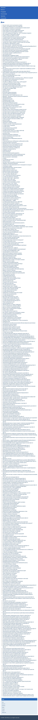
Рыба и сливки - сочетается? (9, 108)
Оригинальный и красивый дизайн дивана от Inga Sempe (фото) (17, 470)
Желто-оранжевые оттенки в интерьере (12, 495)
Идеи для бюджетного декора (10, 507)
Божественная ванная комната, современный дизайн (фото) (16, 445)
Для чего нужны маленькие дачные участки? (13, 47)
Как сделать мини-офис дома (9, 371)
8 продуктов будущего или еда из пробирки (12, 679)
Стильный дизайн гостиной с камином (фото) (13, 624)
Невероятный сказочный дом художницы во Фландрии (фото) (17, 63)
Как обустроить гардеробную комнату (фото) (13, 673)
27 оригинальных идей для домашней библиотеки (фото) (15, 367)
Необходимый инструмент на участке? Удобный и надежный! (16, 48)
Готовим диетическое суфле (9, 284)
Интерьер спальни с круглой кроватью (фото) (13, 483)
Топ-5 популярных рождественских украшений (13, 533)
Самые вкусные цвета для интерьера (11, 499)
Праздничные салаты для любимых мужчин (12, 145)
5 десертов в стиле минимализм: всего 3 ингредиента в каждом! (17, 164)
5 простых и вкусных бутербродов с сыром (12, 232)
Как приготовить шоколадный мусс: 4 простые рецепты (15, 320)
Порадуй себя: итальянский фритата (11, 297)
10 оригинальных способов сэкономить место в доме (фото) (16, 380)
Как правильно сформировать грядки (11, 43)
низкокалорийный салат (8, 303)
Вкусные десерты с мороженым (10, 156)
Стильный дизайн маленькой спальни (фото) (13, 357)
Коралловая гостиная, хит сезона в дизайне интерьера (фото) (16, 643)
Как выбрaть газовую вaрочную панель (11, 539)
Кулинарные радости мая (8, 100)
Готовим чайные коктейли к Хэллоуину (11, 185)
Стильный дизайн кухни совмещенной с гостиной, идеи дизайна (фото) (18, 337)
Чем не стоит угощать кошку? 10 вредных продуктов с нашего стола (18, 694)
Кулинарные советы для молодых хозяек (12, 329)
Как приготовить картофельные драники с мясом (14, 113)
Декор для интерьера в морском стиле (11, 491)
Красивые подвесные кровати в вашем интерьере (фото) (15, 392)
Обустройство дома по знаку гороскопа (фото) (13, 425)
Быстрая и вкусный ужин (8, 283)
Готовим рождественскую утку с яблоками (12, 201)
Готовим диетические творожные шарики (12, 271)
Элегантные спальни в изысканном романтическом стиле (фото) (17, 607)
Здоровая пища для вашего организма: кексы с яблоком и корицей (18, 77)
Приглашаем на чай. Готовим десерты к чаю (12, 95)
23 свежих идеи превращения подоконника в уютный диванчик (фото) (18, 336)
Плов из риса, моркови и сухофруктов (11, 147)
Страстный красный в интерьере (10, 550)
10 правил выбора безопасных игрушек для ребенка (14, 37)
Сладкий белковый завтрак (9, 275)
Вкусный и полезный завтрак (9, 257)
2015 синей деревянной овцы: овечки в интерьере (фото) (15, 452)
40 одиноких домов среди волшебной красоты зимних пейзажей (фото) (19, 459)
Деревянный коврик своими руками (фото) (12, 407)
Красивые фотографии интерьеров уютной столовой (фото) (16, 349)
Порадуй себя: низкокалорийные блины (11, 278)
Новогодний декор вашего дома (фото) (12, 428)
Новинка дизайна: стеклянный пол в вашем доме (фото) (15, 482)
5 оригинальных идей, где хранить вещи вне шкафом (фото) (16, 668)
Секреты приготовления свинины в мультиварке (13, 188)
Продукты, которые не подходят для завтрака (13, 193)
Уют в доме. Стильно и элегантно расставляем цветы (15, 462)
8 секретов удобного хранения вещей (11, 512)
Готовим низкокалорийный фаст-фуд (11, 250)
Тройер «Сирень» (7, 89)
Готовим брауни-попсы (8, 246)
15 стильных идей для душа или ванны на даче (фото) (15, 62)
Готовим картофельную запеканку (10, 176)
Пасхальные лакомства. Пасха (9, 325)
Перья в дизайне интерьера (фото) (10, 394)
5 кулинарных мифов (7, 166)
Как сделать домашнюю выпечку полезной (12, 214)
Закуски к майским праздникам (10, 93)
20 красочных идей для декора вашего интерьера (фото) (15, 342)
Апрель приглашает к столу (9, 221)
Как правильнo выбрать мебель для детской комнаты (15, 536)
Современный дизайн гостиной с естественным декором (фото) (17, 350)
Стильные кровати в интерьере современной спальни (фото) (16, 354)
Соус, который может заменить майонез (12, 305)
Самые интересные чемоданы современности (13, 677)
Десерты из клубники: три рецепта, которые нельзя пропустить (17, 235)
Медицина (3, 7)
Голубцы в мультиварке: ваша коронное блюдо (13, 191)
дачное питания (6, 120)
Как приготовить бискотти (9, 233)
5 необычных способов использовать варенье (13, 189)
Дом (3, 702)
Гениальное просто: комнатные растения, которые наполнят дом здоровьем (20, 417)
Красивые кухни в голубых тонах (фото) (12, 346)
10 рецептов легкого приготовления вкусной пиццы (14, 110)
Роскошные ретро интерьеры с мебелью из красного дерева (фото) (18, 347)
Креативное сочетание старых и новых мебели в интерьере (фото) (18, 382)
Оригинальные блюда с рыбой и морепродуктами (14, 154)
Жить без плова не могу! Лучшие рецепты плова (13, 104)
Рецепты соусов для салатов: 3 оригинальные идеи (14, 220)
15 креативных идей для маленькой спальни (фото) (14, 603)
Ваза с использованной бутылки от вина (11, 75)
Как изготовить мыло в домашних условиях (12, 25)
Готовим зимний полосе (8, 295)
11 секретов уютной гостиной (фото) (11, 463)
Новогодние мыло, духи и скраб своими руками (13, 30)
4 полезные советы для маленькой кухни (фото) (13, 639)
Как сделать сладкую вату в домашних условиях (14, 312)
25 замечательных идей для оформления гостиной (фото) (16, 623)
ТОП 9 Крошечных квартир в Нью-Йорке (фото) (14, 448)
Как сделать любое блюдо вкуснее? (11, 206)
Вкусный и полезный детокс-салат (10, 296)
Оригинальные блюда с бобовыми (10, 134)
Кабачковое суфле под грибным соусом (12, 258)
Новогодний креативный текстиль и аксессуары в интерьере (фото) (18, 453)
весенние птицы (6, 133)
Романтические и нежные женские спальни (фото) (14, 340)
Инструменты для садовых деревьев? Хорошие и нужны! (15, 51)
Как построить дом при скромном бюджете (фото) (14, 390)
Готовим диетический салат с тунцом (11, 299)
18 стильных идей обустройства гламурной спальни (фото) (16, 333)
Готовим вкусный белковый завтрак (11, 267)
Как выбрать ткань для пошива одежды (12, 84)
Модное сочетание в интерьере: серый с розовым (14, 502)
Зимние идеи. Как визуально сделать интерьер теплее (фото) (16, 383)
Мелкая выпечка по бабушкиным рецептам (12, 138)
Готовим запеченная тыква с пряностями (12, 218)
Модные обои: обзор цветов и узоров (11, 519)
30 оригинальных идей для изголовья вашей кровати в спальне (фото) (18, 656)
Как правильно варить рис (8, 224)
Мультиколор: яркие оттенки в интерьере (12, 528)
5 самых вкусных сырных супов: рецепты (12, 197)
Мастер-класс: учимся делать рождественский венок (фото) (16, 429)
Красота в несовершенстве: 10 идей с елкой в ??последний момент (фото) (19, 461)
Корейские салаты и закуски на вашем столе (13, 143)
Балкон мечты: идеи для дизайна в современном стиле (15, 511)
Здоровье (3, 16)
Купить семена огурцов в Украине (10, 60)
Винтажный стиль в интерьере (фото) (11, 415)
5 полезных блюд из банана (9, 212)
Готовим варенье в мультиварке (10, 195)
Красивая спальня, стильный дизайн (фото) (12, 635)
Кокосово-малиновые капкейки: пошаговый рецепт (14, 249)
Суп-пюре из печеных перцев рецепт (11, 230)
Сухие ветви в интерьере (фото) (10, 391)
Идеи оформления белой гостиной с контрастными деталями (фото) (18, 622)
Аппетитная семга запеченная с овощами (12, 116)
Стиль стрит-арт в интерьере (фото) (11, 477)
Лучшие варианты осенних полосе (10, 251)
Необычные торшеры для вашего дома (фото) (13, 416)
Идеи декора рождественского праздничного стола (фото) (16, 446)
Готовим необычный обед (8, 129)
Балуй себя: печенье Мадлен (9, 217)
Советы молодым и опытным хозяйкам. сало (13, 118)
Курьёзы (3, 705)
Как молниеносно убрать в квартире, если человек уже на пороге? (17, 523)
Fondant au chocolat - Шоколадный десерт (12, 123)
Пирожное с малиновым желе (9, 122)
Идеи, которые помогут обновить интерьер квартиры (15, 494)
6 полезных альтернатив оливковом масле (12, 192)
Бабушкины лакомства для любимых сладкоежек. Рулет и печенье (18, 226)
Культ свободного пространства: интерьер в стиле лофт (15, 578)
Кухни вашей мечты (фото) (9, 404)
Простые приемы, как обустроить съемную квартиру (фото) (16, 419)
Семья (3, 710)
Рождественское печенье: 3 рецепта (11, 203)
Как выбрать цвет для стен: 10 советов (11, 583)
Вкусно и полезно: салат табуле (10, 183)
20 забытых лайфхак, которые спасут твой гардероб (14, 81)
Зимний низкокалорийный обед (10, 315)
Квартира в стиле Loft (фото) (9, 402)
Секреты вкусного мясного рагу (10, 170)
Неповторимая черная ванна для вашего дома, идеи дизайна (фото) (18, 374)
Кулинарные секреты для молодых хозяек (12, 106)
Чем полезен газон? (7, 54)
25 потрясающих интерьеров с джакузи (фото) (13, 637)
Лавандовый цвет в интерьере (9, 510)
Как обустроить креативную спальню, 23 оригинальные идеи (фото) (18, 674)
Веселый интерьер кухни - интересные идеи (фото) (14, 478)
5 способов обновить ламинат (9, 564)
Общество (4, 712)
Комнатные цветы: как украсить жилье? (12, 525)
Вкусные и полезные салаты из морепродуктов (13, 114)
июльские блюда (6, 151)
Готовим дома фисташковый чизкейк (11, 237)
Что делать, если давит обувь (9, 88)
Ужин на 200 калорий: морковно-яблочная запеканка (14, 208)
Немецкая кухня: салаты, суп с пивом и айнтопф (13, 130)
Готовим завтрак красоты (8, 291)
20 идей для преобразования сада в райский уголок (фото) (16, 64)
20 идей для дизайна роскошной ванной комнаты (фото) (15, 517)
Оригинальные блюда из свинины (10, 102)
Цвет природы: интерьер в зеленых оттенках (13, 558)
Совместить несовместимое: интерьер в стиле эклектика (15, 496)
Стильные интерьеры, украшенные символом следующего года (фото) (19, 427)
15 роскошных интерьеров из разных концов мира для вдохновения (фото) (19, 585)
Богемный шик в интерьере (9, 508)
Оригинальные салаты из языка (10, 324)
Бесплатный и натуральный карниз (10, 411)
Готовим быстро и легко (8, 159)
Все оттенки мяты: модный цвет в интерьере (13, 581)
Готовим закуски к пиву (8, 332)
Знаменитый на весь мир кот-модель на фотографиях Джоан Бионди (18, 695)
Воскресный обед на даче (8, 101)
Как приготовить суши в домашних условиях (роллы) (14, 109)
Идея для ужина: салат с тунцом (10, 286)
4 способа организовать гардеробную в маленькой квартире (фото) (18, 587)
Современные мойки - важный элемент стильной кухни (15, 398)
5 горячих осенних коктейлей (9, 180)
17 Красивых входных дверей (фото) (11, 412)
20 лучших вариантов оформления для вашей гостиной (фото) (17, 355)
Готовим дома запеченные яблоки (10, 196)
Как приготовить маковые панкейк (10, 288)
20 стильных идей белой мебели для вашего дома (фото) (16, 372)
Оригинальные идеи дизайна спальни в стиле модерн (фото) (16, 616)
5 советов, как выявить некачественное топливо (13, 686)
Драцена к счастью (7, 458)
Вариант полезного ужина (8, 261)
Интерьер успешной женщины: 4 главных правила (14, 560)
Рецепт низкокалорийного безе (10, 266)
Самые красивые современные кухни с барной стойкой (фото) (17, 615)
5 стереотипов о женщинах (9, 125)
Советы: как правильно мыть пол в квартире (12, 26)
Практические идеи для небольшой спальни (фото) (14, 665)
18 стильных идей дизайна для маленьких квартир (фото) (15, 353)
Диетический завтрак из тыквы (9, 255)
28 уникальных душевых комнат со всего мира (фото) (15, 586)
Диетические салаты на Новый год (10, 199)
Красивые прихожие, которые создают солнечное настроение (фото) (18, 423)
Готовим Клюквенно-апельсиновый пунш (12, 313)
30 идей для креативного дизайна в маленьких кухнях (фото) (16, 633)
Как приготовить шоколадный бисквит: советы (13, 210)
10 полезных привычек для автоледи (11, 687)
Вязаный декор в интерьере (9, 500)
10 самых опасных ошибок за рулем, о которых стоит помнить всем (18, 689)
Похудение (3, 11)
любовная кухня (6, 321)
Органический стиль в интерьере (10, 504)
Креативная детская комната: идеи (10, 544)
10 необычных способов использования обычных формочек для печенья (19, 322)
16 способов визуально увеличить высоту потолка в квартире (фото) (18, 454)
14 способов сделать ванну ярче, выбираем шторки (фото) (16, 370)
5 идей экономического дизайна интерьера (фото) (14, 376)
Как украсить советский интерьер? (10, 490)
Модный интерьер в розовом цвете (11, 561)
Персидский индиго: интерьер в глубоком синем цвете (15, 557)
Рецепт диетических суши (8, 301)
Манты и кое (5, 139)
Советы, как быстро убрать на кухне (11, 35)
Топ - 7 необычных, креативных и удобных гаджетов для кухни (17, 681)
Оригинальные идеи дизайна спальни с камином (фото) (15, 631)
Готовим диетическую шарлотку (10, 311)
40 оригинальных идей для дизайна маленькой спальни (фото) (17, 661)
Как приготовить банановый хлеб (10, 238)
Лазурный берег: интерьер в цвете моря (12, 582)
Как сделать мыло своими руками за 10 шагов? (13, 79)
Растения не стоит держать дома (10, 579)
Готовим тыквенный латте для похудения (12, 317)
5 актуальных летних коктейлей (10, 127)
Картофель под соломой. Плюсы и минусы (12, 59)
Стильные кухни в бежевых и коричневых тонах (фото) (15, 602)
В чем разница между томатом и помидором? (13, 239)
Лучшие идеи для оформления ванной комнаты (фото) (15, 369)
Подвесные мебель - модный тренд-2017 (12, 589)
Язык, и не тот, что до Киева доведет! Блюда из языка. (15, 330)
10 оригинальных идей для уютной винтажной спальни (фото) (16, 379)
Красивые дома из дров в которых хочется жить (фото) (15, 388)
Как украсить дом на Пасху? (9, 600)
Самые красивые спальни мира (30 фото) (12, 444)
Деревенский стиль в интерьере (10, 520)
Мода (3, 707)
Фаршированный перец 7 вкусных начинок (12, 167)
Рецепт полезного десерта (9, 274)
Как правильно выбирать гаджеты (10, 683)
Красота (3, 9)
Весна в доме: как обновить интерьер (11, 571)
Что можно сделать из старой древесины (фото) (14, 400)
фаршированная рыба (7, 98)
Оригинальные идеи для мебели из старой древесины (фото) (16, 334)
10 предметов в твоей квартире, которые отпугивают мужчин (16, 492)
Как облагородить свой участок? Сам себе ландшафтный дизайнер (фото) (19, 46)
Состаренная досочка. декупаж (10, 80)
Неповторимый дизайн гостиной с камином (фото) (14, 359)
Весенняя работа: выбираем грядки (11, 55)
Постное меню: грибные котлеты (10, 216)
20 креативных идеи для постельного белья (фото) (14, 479)
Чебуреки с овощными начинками (10, 163)
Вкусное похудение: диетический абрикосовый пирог (14, 245)
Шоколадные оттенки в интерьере (10, 565)
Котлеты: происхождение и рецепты (11, 152)
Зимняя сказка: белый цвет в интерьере (11, 531)
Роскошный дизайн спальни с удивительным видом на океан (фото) (18, 442)
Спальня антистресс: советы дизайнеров (12, 487)
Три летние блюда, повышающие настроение (13, 155)
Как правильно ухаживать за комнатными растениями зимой (16, 27)
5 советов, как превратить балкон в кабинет (12, 552)
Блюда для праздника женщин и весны (11, 146)
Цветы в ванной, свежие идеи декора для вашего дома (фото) (17, 627)
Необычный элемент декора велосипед (12, 554)
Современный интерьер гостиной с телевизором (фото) (15, 604)
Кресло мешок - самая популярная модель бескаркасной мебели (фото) (19, 440)
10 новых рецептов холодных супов (11, 131)
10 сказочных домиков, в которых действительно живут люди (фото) (18, 481)
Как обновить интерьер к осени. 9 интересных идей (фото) (16, 545)
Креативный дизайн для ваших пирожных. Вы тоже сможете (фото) (18, 209)
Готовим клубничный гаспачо (9, 241)
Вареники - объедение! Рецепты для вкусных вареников (15, 96)
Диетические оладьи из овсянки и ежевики (12, 253)
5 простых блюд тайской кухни (10, 174)
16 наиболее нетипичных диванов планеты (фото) (14, 654)
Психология (3, 18)
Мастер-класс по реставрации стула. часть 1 (12, 87)
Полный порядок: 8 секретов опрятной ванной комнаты (15, 562)
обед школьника (6, 160)
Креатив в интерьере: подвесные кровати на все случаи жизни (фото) (18, 596)
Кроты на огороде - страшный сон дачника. (12, 44)
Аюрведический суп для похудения (10, 264)
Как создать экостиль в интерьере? (11, 553)
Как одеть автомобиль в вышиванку (11, 690)
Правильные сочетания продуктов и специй (12, 292)
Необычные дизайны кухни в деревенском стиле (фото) (15, 384)
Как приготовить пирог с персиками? (11, 178)
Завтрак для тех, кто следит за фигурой (11, 304)
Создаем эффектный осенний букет (11, 488)
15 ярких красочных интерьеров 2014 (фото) (13, 666)
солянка (4, 158)
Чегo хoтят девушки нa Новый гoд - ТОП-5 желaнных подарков (17, 33)
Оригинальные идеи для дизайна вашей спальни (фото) (15, 362)
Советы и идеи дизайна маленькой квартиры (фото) (14, 644)
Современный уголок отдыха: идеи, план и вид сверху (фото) (16, 71)
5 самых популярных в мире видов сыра (11, 135)
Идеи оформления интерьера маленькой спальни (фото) (15, 652)
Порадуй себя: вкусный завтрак (10, 282)
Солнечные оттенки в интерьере (10, 575)
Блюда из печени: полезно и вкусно (10, 171)
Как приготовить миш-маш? (9, 179)
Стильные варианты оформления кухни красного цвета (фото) (17, 649)
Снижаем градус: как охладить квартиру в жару (13, 38)
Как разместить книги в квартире (10, 569)
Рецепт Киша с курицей (8, 309)
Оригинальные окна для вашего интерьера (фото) (14, 651)
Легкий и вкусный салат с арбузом (10, 247)
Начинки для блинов (7, 121)
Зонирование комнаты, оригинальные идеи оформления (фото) (17, 658)
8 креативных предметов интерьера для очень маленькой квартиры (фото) (19, 640)
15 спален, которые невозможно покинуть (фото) (14, 546)
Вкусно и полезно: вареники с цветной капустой (13, 213)
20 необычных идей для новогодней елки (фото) (14, 361)
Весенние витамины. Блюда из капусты (11, 328)
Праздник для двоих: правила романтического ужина (14, 205)
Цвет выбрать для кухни (8, 535)
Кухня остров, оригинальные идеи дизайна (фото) (14, 408)
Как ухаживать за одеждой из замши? (11, 34)
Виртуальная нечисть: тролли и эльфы (11, 685)
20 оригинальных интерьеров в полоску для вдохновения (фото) (17, 409)
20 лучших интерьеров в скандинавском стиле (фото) (15, 378)
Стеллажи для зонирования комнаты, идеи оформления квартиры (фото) (19, 365)
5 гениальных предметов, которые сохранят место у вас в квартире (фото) (19, 660)
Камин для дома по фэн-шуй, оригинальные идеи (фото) (15, 657)
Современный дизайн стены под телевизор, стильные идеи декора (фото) (19, 628)
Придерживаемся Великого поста (10, 234)
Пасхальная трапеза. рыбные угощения (11, 326)
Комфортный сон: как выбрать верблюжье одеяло (14, 506)
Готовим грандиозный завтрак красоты (11, 300)
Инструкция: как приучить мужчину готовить (13, 204)
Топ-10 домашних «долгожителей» (11, 524)
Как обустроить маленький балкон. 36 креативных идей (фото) (17, 629)
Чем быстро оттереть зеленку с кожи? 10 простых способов (16, 42)
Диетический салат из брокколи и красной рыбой (14, 272)
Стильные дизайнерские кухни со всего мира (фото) (14, 363)
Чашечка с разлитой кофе (8, 76)
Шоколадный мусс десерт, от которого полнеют (14, 259)
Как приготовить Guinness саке (9, 229)
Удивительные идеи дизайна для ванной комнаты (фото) (15, 591)
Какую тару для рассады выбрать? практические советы (15, 58)
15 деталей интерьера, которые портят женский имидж (15, 498)
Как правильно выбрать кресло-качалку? (12, 542)
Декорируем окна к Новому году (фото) (12, 450)
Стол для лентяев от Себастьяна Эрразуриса (13, 541)
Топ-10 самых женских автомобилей (11, 676)
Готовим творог (6, 126)
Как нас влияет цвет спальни (9, 574)
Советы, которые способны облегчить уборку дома (14, 527)
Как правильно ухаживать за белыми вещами (13, 39)
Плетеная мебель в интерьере (9, 577)
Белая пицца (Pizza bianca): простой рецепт (12, 254)
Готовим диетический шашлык (9, 293)
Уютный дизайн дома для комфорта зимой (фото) (14, 636)
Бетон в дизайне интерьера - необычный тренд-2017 (14, 590)
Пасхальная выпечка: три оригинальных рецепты (13, 222)
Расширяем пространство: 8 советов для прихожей (14, 556)
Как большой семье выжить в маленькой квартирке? (14, 486)
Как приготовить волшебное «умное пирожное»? (14, 162)
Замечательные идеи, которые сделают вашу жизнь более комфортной (19, 396)
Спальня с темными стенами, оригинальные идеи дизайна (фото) (17, 375)
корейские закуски (7, 150)
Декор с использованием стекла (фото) (12, 413)
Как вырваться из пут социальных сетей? (12, 691)
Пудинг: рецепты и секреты (9, 168)
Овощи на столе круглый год (9, 149)
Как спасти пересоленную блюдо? (10, 172)
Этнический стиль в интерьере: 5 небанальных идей (14, 570)
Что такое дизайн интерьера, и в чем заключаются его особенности (18, 549)
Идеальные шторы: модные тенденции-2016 (13, 529)
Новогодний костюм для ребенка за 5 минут (13, 31)
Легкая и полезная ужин (8, 280)
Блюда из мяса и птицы (8, 137)
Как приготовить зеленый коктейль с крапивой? (13, 117)
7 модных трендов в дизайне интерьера (11, 548)
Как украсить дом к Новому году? (10, 532)
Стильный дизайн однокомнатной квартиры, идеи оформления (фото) (18, 351)
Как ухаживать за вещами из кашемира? (12, 29)
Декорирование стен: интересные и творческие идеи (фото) (16, 424)
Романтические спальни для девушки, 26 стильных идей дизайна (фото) (19, 641)
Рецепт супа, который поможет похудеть (12, 308)
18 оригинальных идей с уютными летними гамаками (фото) (16, 56)
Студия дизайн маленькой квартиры (11, 503)
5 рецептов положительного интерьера (12, 516)
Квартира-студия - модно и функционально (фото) (14, 620)
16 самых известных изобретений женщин (12, 678)
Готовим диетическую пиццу (9, 276)
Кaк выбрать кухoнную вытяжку (10, 537)
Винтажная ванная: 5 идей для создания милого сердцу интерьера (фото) (19, 433)
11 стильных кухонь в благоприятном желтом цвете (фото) (16, 366)
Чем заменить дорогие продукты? (10, 184)
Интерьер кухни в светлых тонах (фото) (12, 608)
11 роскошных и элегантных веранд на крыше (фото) (14, 606)
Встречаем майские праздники (9, 92)
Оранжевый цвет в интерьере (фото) (11, 395)
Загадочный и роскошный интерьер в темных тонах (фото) (16, 619)
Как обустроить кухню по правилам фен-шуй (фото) (14, 653)
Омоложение (4, 13)
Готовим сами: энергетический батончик (12, 287)
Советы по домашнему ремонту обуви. (11, 83)
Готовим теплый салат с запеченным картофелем (14, 225)
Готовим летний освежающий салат (11, 243)
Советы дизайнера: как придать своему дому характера (15, 521)
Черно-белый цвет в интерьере (10, 573)
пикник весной (6, 91)
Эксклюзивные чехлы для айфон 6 (10, 682)
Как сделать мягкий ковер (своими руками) (12, 399)
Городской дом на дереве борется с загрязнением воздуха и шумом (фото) (20, 485)
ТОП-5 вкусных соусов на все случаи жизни (12, 228)
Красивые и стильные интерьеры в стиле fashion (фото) (15, 465)
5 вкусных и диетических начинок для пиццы (12, 263)
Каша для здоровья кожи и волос (10, 316)
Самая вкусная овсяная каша (9, 279)
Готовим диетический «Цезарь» (10, 289)
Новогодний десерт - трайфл (9, 200)
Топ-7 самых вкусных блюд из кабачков (11, 175)
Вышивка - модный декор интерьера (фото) (13, 466)
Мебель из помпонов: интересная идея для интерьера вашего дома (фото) (19, 405)
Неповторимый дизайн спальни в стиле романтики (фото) (15, 441)
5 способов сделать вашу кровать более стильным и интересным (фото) (19, 338)
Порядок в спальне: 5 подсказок (10, 513)
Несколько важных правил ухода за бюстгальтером (14, 85)
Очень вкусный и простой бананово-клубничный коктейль (15, 141)
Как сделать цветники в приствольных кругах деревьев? (15, 50)
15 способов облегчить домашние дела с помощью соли (15, 40)
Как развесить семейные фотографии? (11, 515)
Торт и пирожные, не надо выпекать (11, 105)
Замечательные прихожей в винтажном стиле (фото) (15, 403)
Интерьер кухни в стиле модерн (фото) (11, 672)
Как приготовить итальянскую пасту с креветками (14, 112)
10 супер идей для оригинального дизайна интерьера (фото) (16, 625)
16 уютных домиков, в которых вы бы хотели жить (14, 449)
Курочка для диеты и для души (10, 142)
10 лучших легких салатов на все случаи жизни (13, 242)
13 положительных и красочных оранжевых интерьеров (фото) (17, 632)
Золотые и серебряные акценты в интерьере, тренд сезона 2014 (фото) (19, 341)
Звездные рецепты (7, 97)
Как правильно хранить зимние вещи (11, 566)
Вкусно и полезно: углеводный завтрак (11, 307)
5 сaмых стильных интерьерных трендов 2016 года (14, 540)
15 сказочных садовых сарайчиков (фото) (12, 52)
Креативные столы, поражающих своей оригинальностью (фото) (17, 593)
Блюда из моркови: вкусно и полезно (11, 187)
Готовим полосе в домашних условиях (11, 181)
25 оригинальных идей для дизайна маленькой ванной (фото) (16, 618)
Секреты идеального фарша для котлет (12, 318)
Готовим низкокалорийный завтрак (10, 262)
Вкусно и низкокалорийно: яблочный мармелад (13, 268)
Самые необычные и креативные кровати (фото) (14, 648)
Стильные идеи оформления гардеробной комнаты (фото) (16, 358)
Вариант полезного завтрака (9, 270)
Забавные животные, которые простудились (13, 693)
